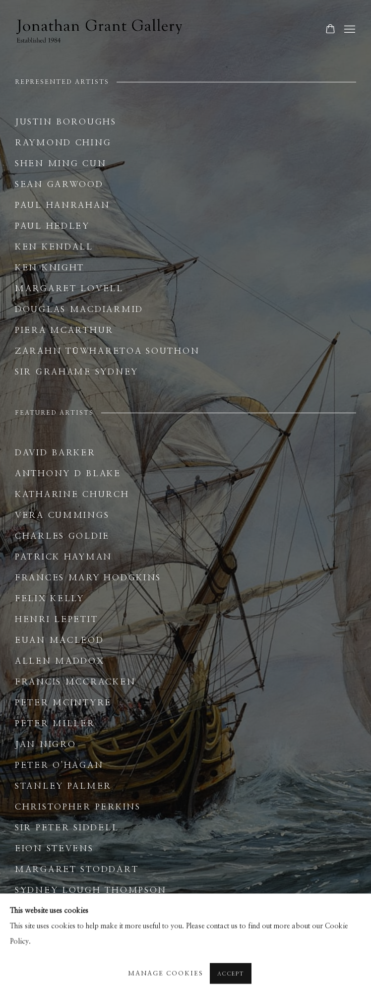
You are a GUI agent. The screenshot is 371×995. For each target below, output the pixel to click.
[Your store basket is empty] (330, 29)
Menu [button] (348, 29)
